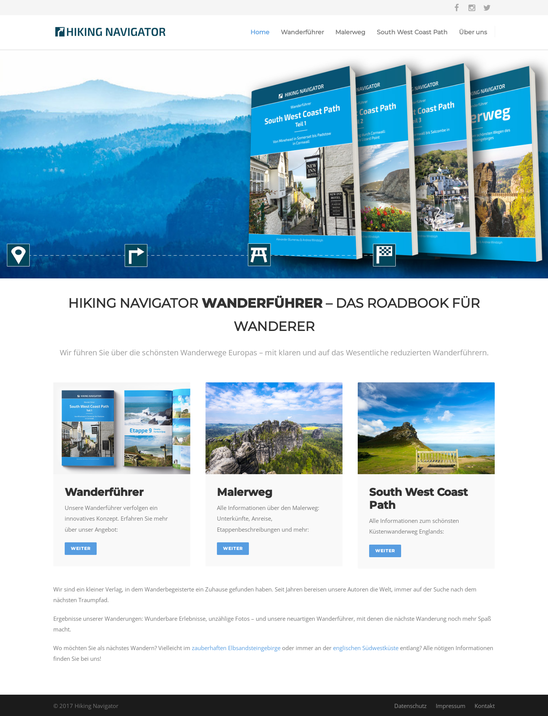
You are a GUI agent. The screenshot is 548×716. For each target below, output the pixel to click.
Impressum (450, 706)
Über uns (473, 32)
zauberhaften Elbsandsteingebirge (236, 648)
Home (259, 32)
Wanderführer (302, 32)
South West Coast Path (412, 32)
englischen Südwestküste (365, 648)
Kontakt (485, 706)
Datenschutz (410, 706)
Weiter (81, 548)
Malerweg (350, 32)
